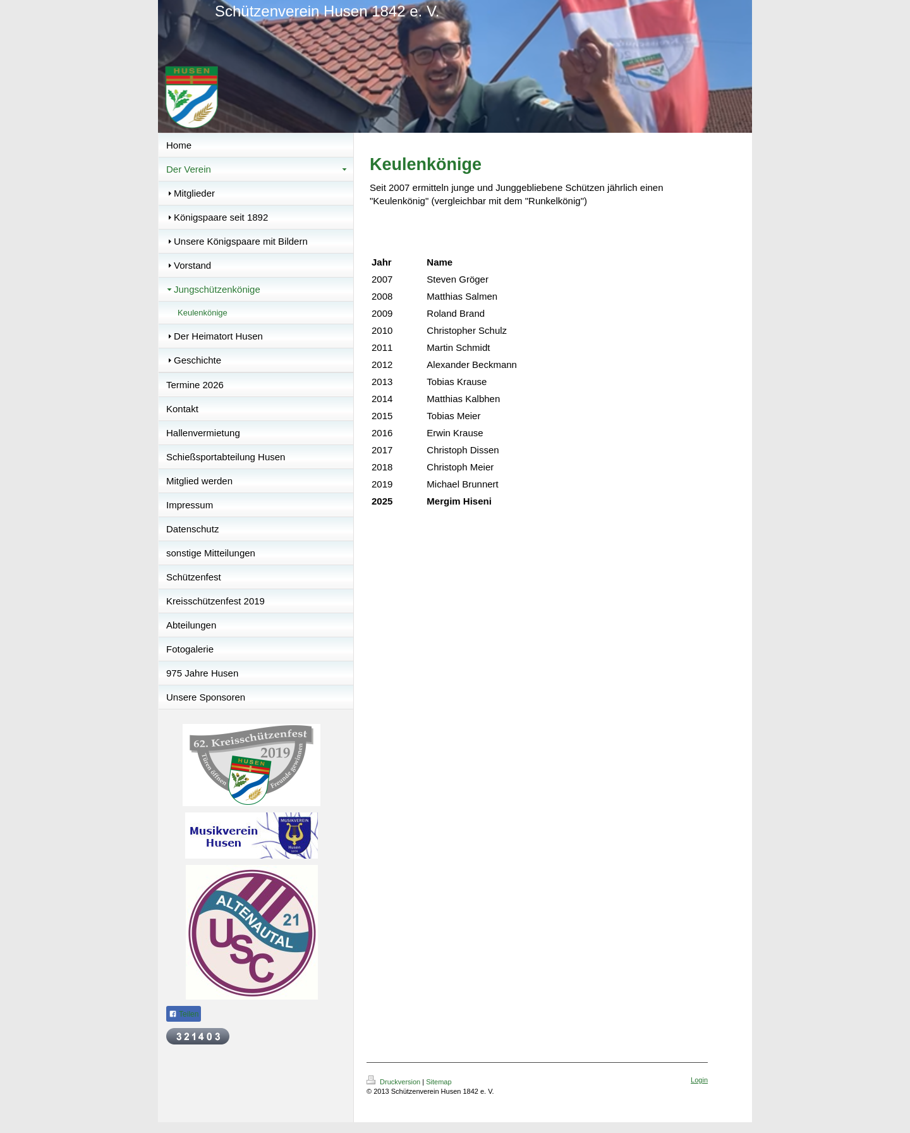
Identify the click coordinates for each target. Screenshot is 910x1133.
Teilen (183, 1014)
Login (699, 1080)
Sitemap (438, 1082)
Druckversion (394, 1082)
